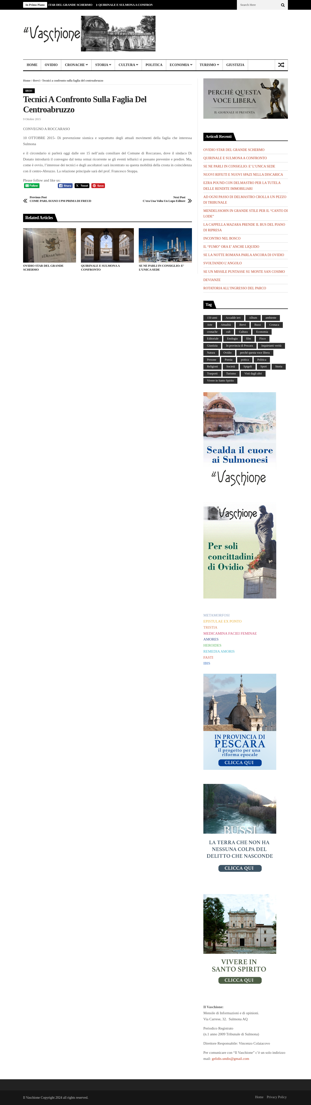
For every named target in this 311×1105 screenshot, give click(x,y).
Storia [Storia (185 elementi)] (278, 366)
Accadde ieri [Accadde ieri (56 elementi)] (233, 317)
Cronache (75, 65)
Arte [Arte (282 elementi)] (209, 324)
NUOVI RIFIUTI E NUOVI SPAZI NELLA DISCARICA (243, 174)
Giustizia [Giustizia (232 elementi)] (212, 345)
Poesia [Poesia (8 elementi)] (228, 359)
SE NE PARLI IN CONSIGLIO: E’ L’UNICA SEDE (161, 267)
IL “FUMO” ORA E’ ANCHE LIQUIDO (231, 247)
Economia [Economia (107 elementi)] (262, 331)
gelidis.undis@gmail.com (230, 1059)
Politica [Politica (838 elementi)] (261, 359)
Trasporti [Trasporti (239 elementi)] (212, 373)
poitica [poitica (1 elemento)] (245, 359)
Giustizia (235, 65)
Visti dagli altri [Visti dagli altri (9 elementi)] (253, 373)
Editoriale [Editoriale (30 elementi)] (212, 338)
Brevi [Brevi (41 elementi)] (242, 324)
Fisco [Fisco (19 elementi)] (262, 338)
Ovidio (51, 65)
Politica (154, 65)
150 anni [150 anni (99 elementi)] (212, 317)
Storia (101, 65)
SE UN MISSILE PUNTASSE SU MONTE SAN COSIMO (244, 272)
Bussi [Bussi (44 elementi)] (257, 324)
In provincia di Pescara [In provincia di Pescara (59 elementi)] (239, 345)
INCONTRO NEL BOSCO (222, 238)
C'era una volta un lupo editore (164, 199)
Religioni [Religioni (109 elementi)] (212, 366)
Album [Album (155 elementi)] (253, 317)
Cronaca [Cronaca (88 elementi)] (274, 324)
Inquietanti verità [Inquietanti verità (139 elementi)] (271, 345)
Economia (179, 65)
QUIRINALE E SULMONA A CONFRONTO (130, 5)
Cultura (127, 65)
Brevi (36, 80)
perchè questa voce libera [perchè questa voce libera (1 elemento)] (255, 352)
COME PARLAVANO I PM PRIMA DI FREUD (60, 199)
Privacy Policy (277, 1097)
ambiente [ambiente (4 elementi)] (271, 317)
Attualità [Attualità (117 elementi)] (226, 324)
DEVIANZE (212, 280)
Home (32, 65)
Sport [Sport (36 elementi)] (263, 366)
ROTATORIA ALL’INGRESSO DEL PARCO (234, 288)
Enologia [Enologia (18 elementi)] (232, 338)
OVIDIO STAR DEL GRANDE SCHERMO (66, 5)
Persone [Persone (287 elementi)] (211, 359)
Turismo (208, 65)
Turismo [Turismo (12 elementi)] (231, 373)
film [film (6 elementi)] (248, 338)
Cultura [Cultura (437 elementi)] (243, 331)
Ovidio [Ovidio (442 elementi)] (228, 352)
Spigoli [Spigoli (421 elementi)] (247, 366)
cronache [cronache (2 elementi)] (212, 331)
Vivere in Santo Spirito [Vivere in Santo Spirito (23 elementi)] (220, 380)
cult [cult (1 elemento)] (228, 331)
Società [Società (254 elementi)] (230, 366)
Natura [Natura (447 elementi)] (211, 352)
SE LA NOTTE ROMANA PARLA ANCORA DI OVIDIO (243, 255)
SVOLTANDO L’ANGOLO (222, 263)
